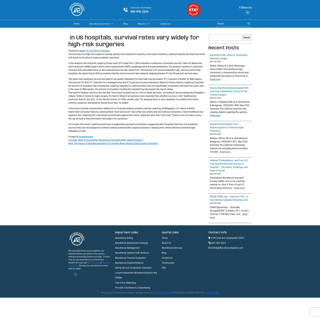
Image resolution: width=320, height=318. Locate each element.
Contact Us (165, 23)
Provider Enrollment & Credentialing (132, 287)
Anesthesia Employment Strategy (131, 243)
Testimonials (168, 262)
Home (76, 23)
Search (246, 37)
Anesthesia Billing (124, 238)
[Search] (230, 23)
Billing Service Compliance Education (133, 267)
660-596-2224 (139, 11)
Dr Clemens (104, 50)
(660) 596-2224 (212, 293)
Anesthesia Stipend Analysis (129, 262)
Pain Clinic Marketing (125, 282)
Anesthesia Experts (163, 293)
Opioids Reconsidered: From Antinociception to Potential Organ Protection (227, 127)
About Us (142, 23)
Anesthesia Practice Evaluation (130, 258)
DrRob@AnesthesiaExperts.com (225, 248)
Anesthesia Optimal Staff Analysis (132, 252)
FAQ (164, 267)
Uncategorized (86, 136)
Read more (215, 79)
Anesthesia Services (100, 23)
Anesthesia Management (127, 248)
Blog (125, 23)
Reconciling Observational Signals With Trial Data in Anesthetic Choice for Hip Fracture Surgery (229, 91)
